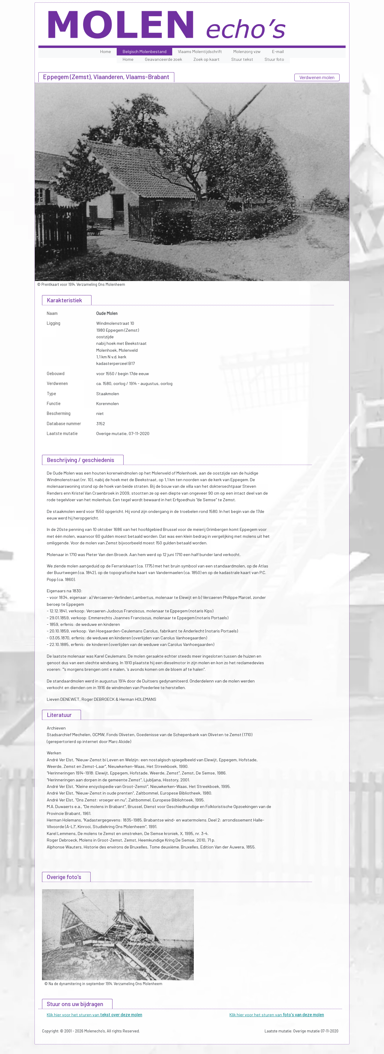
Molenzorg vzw (246, 51)
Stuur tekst (242, 59)
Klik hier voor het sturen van (94, 1014)
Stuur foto (274, 59)
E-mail (278, 51)
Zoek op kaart (207, 59)
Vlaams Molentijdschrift (200, 51)
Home (105, 51)
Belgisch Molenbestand (144, 51)
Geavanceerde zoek (163, 59)
